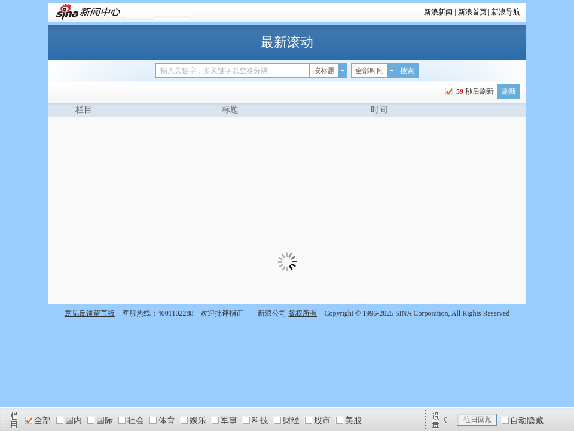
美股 (353, 420)
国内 (73, 420)
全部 (42, 420)
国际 (104, 420)
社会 (135, 420)
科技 (260, 420)
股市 (322, 420)
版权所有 (302, 313)
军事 (229, 420)
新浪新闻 (438, 12)
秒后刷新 (474, 91)
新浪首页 (472, 12)
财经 (291, 420)
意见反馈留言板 (90, 313)
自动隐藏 (527, 420)
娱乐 (198, 420)
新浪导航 (505, 12)
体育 (166, 420)
